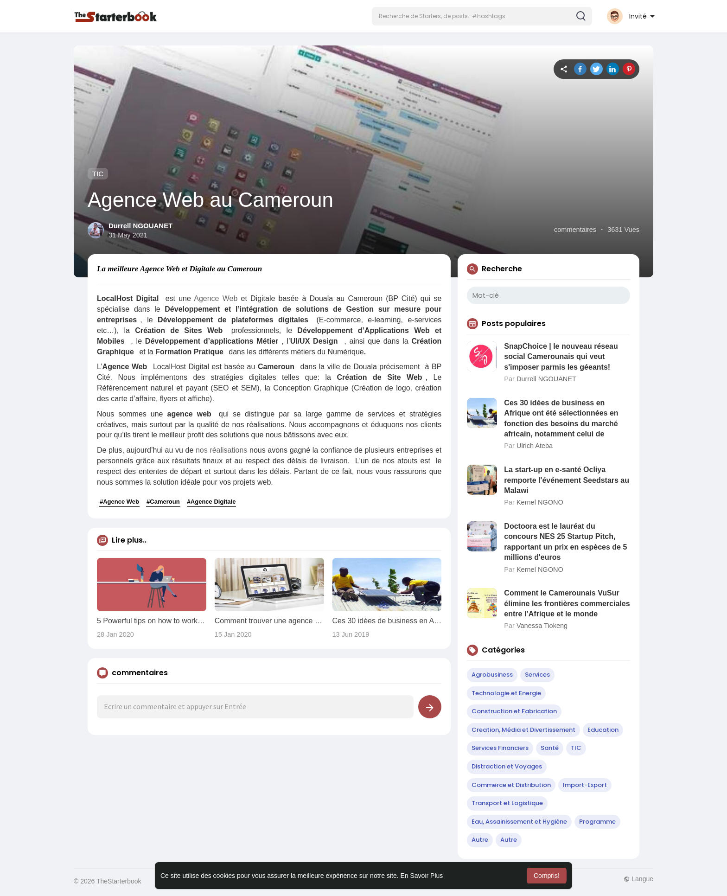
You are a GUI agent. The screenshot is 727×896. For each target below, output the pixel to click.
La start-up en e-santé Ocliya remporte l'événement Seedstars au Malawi (566, 480)
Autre (480, 839)
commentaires (575, 229)
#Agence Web (119, 501)
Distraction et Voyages (507, 766)
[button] (482, 16)
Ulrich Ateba (535, 445)
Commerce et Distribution (511, 785)
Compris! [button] (547, 875)
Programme (597, 821)
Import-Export (585, 785)
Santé (550, 747)
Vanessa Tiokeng (542, 625)
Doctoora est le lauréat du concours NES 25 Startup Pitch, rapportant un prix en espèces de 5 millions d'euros (565, 541)
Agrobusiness (492, 674)
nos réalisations (221, 450)
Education (603, 729)
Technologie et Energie (506, 693)
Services (537, 674)
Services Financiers (500, 747)
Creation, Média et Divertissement (523, 729)
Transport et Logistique (507, 803)
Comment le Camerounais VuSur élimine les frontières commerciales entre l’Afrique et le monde (567, 603)
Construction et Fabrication (514, 711)
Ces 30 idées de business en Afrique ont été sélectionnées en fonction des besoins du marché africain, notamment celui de (561, 418)
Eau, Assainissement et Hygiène (519, 821)
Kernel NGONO (540, 502)
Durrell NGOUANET (140, 226)
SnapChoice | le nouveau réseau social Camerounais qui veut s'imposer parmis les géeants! (561, 356)
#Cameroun (163, 501)
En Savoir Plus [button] (421, 875)
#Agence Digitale (211, 501)
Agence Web (215, 298)
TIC (97, 174)
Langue (638, 879)
